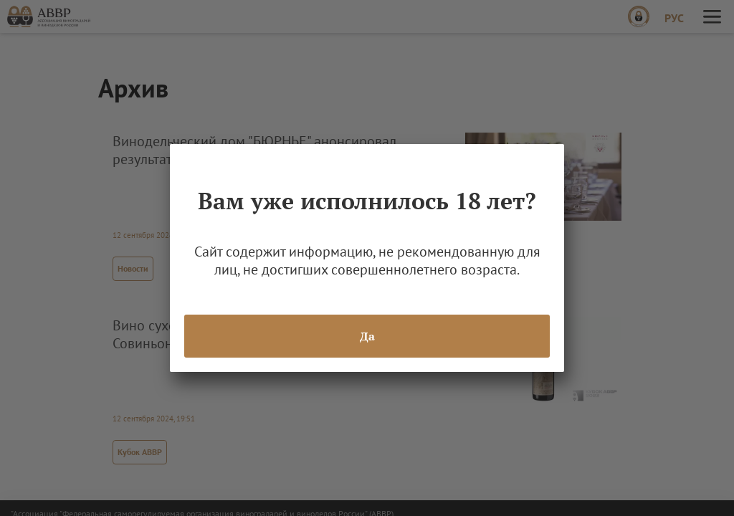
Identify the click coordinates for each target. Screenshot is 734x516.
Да (367, 336)
